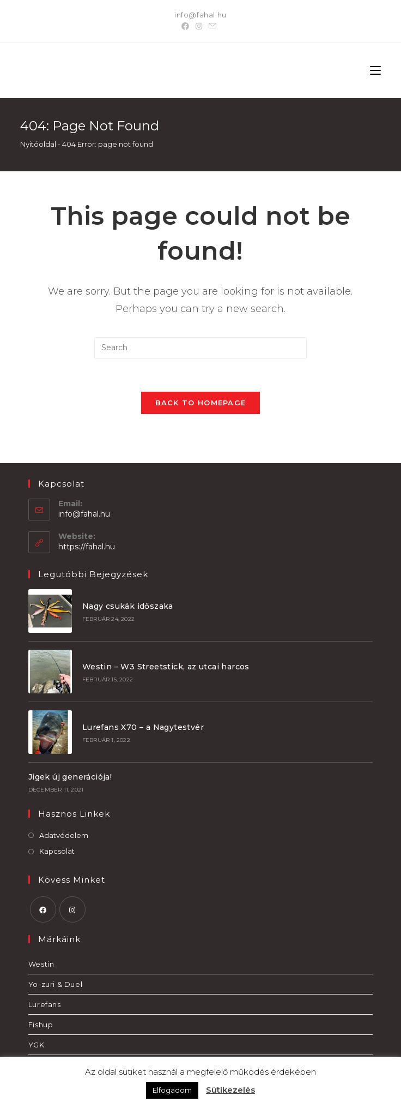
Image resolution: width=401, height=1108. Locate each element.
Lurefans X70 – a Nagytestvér (143, 727)
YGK (36, 1044)
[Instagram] (198, 26)
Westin (41, 964)
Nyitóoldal (38, 144)
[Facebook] (186, 26)
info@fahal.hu (200, 14)
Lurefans (44, 1004)
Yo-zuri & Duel (55, 984)
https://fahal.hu (86, 547)
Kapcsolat (57, 851)
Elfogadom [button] (172, 1090)
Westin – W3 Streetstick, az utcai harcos (166, 667)
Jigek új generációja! (70, 777)
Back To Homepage (200, 402)
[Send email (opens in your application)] (212, 26)
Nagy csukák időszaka (127, 606)
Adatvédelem (63, 835)
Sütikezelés (230, 1090)
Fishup (40, 1024)
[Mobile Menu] (375, 70)
